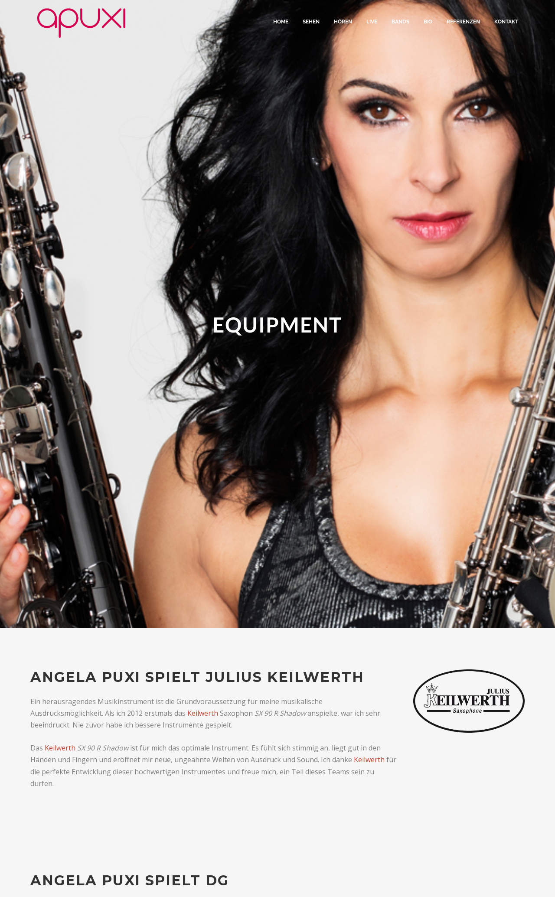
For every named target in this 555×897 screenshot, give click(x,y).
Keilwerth (202, 713)
